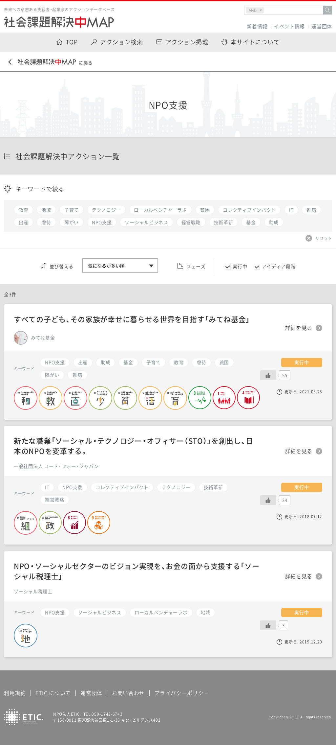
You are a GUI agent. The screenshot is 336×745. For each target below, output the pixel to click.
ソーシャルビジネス (99, 612)
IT (47, 487)
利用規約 (15, 693)
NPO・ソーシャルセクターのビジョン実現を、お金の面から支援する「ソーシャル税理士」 (137, 570)
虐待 (201, 362)
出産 (83, 362)
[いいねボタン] (268, 375)
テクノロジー (176, 487)
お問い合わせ (128, 693)
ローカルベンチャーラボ (161, 612)
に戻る (50, 62)
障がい (52, 374)
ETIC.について (53, 693)
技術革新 (213, 487)
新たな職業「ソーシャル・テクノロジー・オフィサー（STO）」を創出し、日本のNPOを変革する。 (133, 445)
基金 (128, 362)
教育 (178, 362)
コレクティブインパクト (122, 487)
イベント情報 (289, 26)
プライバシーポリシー (181, 693)
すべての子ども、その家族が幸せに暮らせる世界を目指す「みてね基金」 (132, 319)
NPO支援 (55, 362)
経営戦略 (54, 499)
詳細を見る (299, 328)
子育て (153, 362)
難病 (77, 374)
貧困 (224, 362)
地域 (205, 612)
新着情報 (257, 26)
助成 (105, 362)
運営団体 (321, 26)
